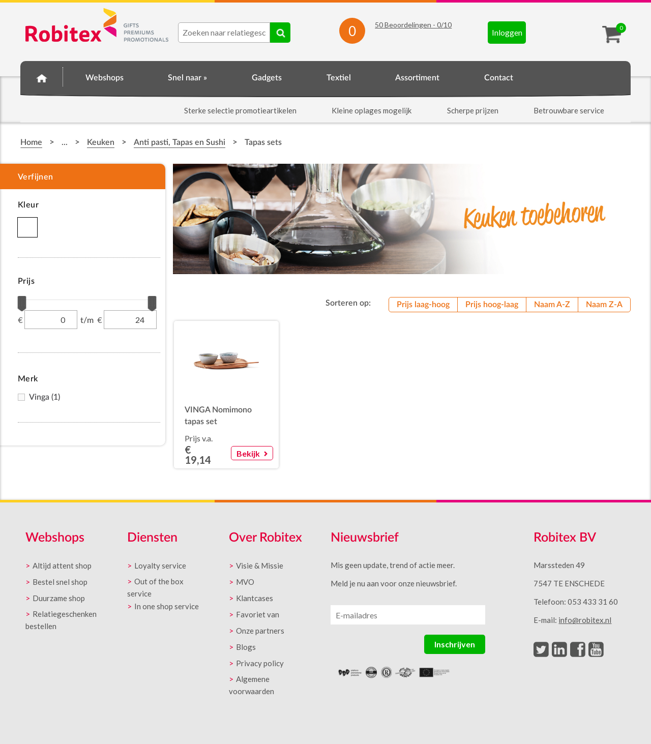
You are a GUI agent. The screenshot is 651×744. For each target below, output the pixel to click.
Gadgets (267, 78)
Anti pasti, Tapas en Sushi (179, 142)
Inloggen (507, 32)
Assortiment (417, 78)
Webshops (104, 78)
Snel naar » (187, 78)
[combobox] (224, 32)
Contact (498, 78)
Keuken (100, 142)
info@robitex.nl (584, 619)
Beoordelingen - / (413, 24)
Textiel (339, 78)
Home (41, 76)
